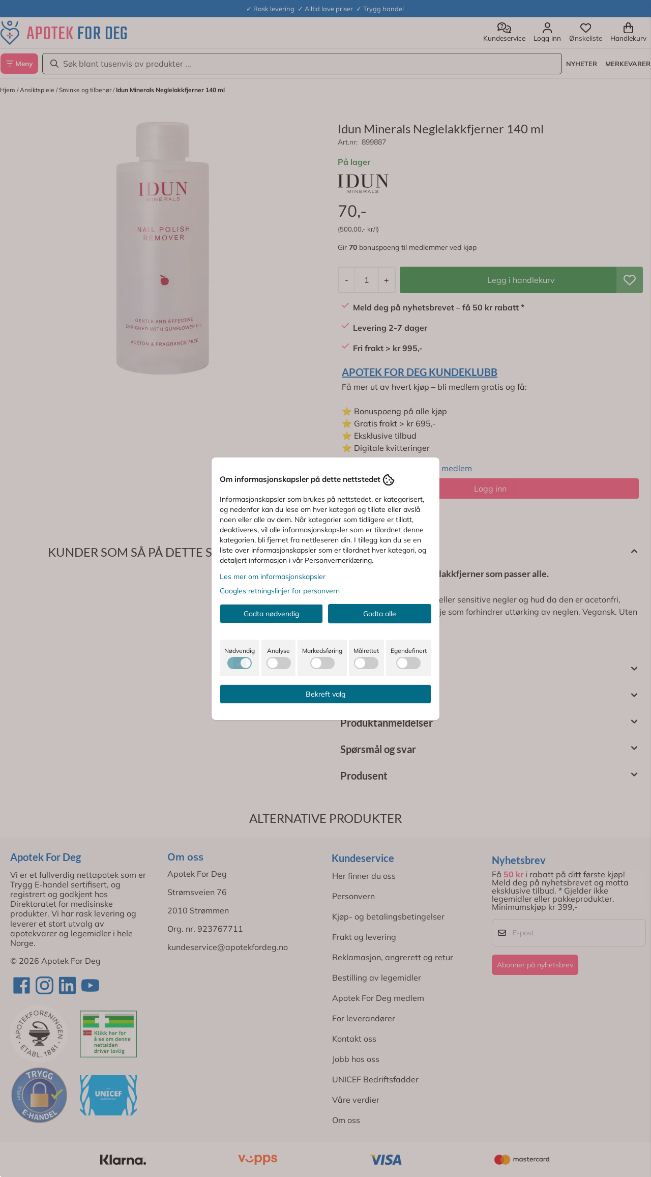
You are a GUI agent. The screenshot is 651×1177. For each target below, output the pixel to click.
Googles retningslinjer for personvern (280, 590)
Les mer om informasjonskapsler (273, 576)
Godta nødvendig (271, 613)
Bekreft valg (325, 694)
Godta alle (379, 613)
